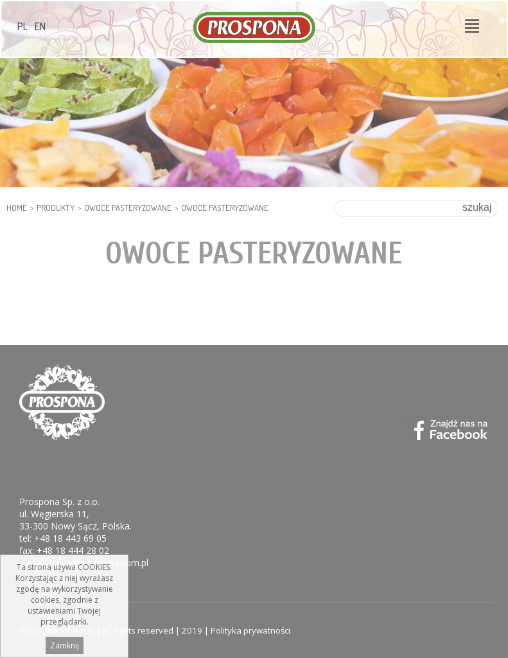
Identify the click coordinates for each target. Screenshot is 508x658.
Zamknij (64, 648)
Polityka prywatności (250, 630)
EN (40, 26)
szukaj (476, 207)
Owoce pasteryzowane (127, 207)
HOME (16, 207)
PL (22, 26)
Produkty (55, 207)
